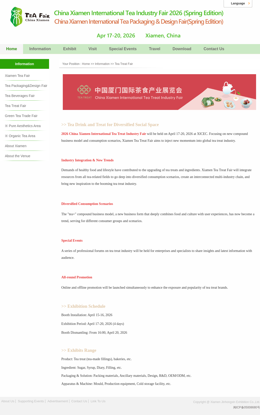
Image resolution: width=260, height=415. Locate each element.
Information (40, 49)
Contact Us (214, 49)
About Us (7, 401)
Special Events (123, 49)
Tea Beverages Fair (20, 96)
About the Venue (17, 156)
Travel (154, 49)
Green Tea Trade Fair (21, 116)
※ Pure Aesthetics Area (23, 126)
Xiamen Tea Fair (17, 76)
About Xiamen (15, 146)
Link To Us (98, 401)
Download (182, 49)
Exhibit (69, 49)
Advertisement (57, 401)
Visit (93, 49)
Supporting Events (31, 401)
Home (11, 49)
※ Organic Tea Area (20, 136)
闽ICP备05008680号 (246, 407)
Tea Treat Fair (15, 106)
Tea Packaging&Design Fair (26, 86)
